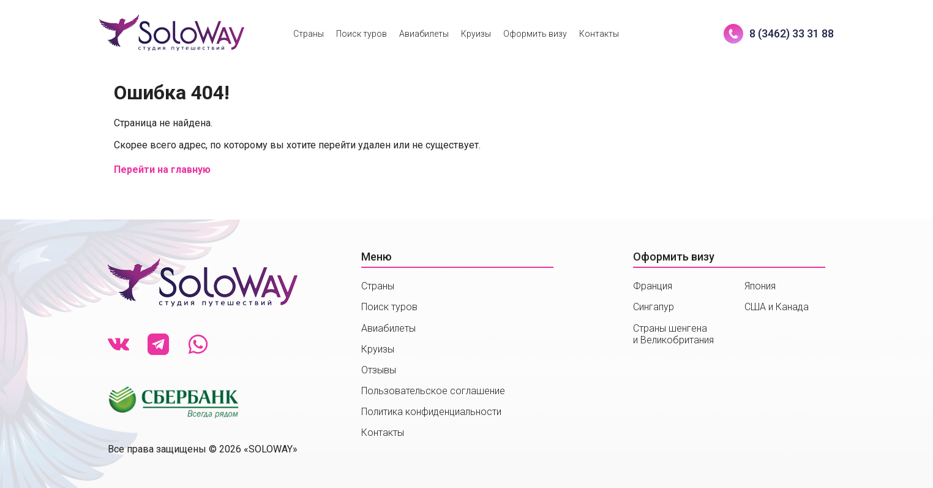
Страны (308, 34)
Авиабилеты (424, 34)
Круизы (476, 34)
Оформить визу (535, 34)
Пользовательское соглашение (433, 391)
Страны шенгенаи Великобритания (673, 334)
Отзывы (378, 370)
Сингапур (653, 307)
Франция (652, 286)
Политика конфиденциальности (431, 411)
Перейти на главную (162, 169)
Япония (760, 286)
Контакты (599, 34)
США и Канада (776, 307)
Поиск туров (361, 34)
